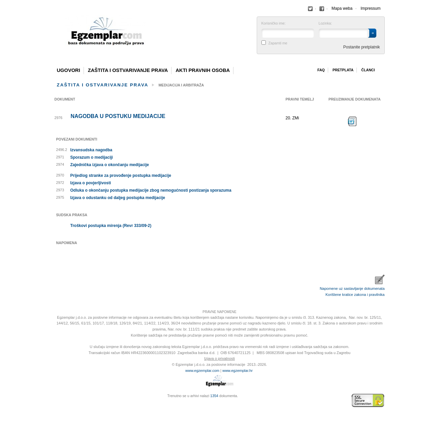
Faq (321, 70)
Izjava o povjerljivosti (90, 183)
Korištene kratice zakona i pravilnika (354, 295)
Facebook (310, 8)
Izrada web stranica (56, 400)
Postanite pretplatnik (361, 47)
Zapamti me (278, 43)
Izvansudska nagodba (91, 150)
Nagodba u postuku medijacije (118, 116)
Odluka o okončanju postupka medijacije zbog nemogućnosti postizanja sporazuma (150, 190)
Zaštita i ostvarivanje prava (128, 70)
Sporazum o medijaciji (91, 157)
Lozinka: (325, 23)
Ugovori (68, 70)
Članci (368, 70)
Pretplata (343, 70)
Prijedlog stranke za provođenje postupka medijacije (120, 175)
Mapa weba (342, 8)
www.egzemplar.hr (237, 371)
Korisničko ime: (273, 23)
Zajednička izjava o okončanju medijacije (109, 164)
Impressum (370, 8)
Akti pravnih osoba (203, 70)
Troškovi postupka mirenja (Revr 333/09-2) (111, 225)
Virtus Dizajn (56, 404)
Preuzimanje (352, 121)
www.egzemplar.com (202, 371)
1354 (214, 396)
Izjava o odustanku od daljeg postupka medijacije (117, 197)
